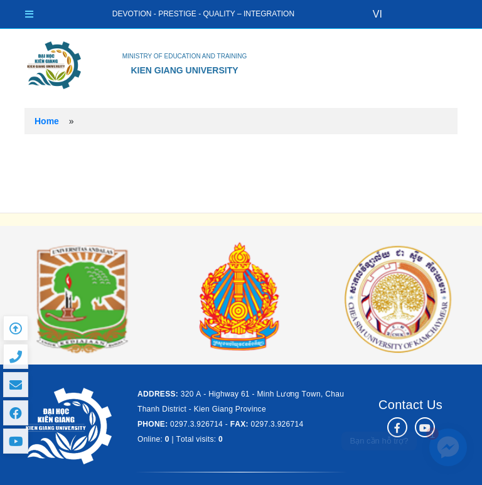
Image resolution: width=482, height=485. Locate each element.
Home (47, 121)
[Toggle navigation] (29, 14)
